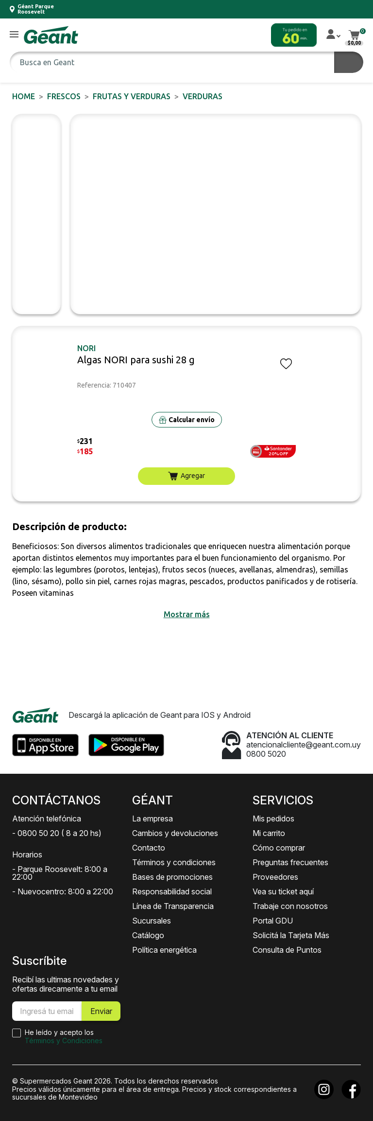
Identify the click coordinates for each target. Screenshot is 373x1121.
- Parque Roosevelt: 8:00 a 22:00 (59, 873)
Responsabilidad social (172, 891)
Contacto (148, 848)
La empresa (152, 818)
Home (23, 96)
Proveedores (275, 877)
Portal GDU (273, 921)
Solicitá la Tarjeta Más (291, 935)
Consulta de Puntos (287, 950)
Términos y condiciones (174, 862)
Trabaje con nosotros (290, 906)
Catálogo (148, 935)
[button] (14, 34)
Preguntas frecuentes (290, 862)
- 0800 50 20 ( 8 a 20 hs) (57, 833)
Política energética (164, 950)
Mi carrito (269, 833)
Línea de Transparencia (173, 906)
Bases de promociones (172, 877)
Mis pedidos (273, 818)
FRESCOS (64, 96)
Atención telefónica (46, 818)
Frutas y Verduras (131, 96)
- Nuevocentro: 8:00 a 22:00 (62, 891)
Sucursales (151, 921)
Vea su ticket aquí (283, 891)
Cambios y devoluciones (175, 833)
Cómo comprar (279, 848)
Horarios (27, 854)
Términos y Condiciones (63, 1040)
